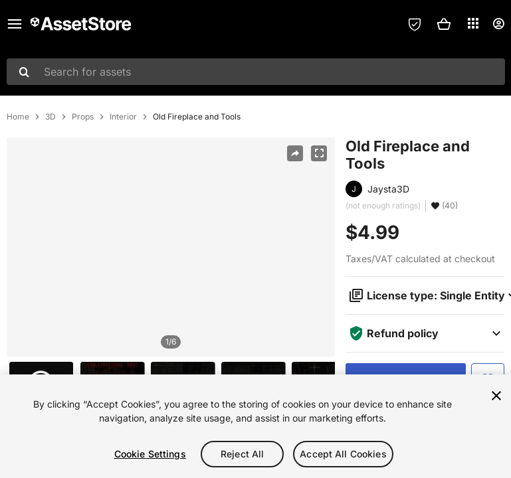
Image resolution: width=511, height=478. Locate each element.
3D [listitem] (50, 116)
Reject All (242, 453)
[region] (171, 247)
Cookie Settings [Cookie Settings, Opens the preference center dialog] (150, 453)
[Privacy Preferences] (415, 24)
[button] (444, 24)
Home (18, 116)
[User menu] (498, 24)
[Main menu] (14, 24)
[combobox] (256, 71)
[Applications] (473, 23)
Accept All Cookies (343, 453)
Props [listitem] (83, 116)
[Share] (295, 153)
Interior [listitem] (123, 116)
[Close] (496, 395)
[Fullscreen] (319, 153)
